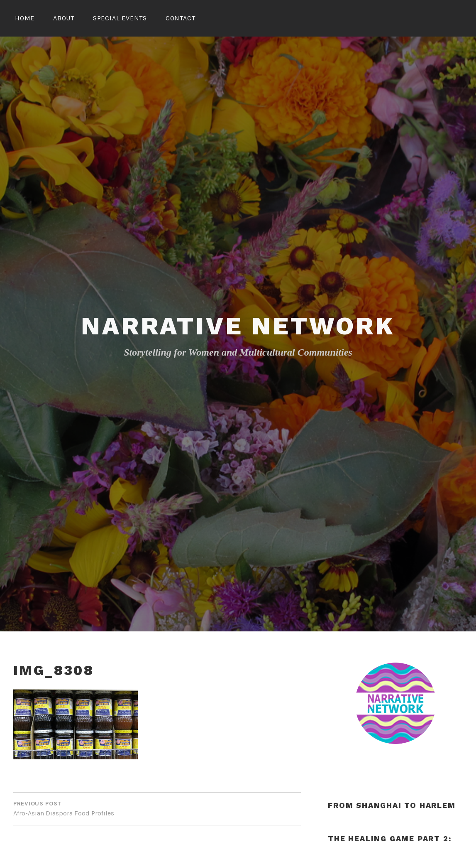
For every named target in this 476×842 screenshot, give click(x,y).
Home (24, 18)
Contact (180, 18)
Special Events (120, 18)
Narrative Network (238, 326)
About (63, 18)
